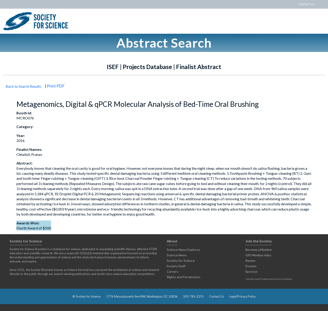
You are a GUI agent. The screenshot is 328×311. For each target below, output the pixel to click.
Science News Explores (183, 250)
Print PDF (56, 85)
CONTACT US (306, 4)
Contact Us (216, 296)
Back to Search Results (23, 86)
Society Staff (176, 266)
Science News (177, 255)
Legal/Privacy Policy (242, 296)
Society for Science (181, 260)
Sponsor (251, 271)
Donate (250, 266)
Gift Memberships (258, 255)
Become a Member (258, 250)
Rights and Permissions (183, 277)
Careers (173, 271)
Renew (250, 260)
